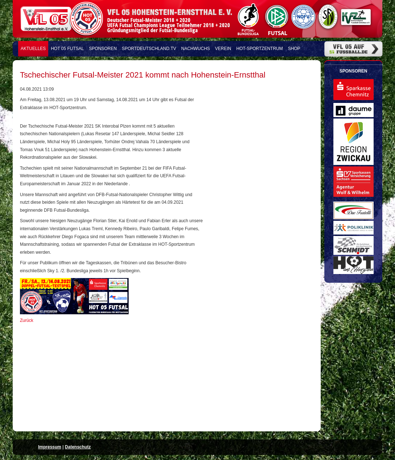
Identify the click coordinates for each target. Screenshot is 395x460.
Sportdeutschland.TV (149, 48)
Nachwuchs (195, 48)
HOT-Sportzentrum (259, 48)
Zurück (26, 320)
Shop (294, 48)
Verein (223, 48)
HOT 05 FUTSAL (67, 48)
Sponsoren (103, 48)
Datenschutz (78, 446)
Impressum (49, 446)
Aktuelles (33, 48)
